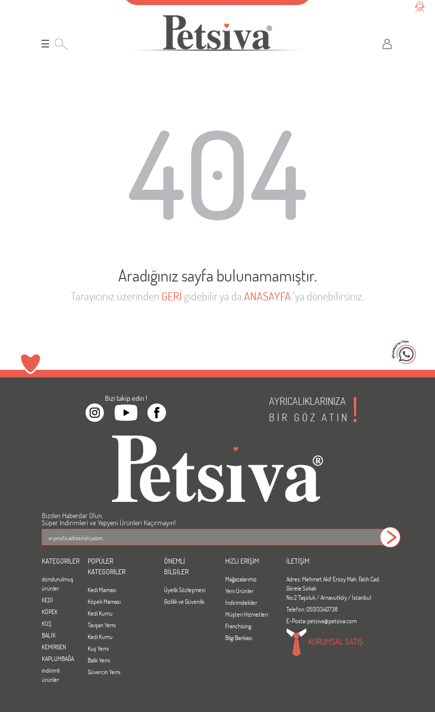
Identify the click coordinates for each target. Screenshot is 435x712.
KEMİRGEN (54, 647)
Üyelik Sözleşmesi (184, 590)
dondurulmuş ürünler (57, 583)
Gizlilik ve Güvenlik (184, 601)
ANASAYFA (267, 296)
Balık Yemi (99, 660)
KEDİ (47, 600)
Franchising (238, 626)
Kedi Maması (102, 590)
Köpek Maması (104, 601)
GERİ (171, 296)
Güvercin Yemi (104, 672)
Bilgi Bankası (238, 637)
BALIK (49, 635)
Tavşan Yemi (102, 625)
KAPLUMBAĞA (57, 658)
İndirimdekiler (241, 602)
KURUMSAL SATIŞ (324, 642)
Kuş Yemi (98, 648)
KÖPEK (50, 611)
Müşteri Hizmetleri (246, 614)
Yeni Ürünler (239, 591)
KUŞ (46, 623)
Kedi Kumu (100, 613)
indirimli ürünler (51, 674)
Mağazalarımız (241, 579)
